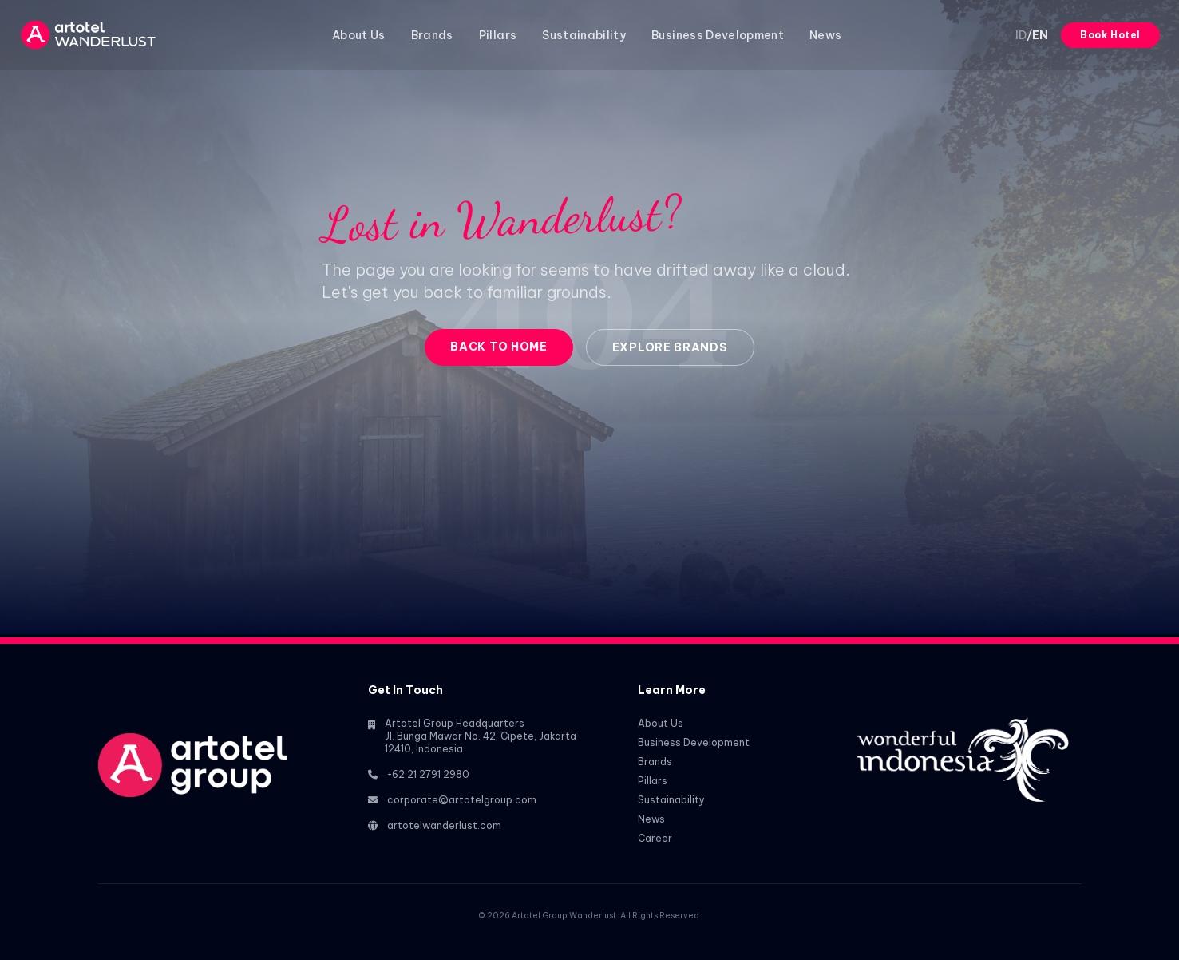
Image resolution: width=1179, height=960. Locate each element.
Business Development (717, 35)
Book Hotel (1110, 35)
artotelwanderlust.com (444, 825)
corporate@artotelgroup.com (461, 800)
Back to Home (498, 346)
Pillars (497, 35)
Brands (432, 35)
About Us (359, 35)
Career (655, 838)
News (825, 35)
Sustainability (584, 35)
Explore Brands (670, 347)
